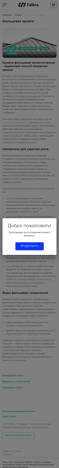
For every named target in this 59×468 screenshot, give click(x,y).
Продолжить (29, 246)
